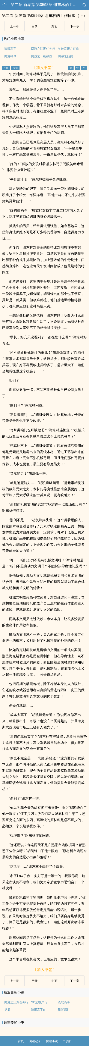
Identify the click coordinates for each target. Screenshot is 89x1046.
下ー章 (74, 26)
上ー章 (14, 26)
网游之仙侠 (65, 56)
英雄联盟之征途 (68, 48)
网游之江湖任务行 (43, 48)
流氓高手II (38, 1009)
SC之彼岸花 (39, 1002)
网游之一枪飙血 (41, 56)
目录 (35, 26)
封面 (54, 26)
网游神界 (10, 56)
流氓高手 (10, 48)
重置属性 (64, 1009)
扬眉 (7, 1009)
